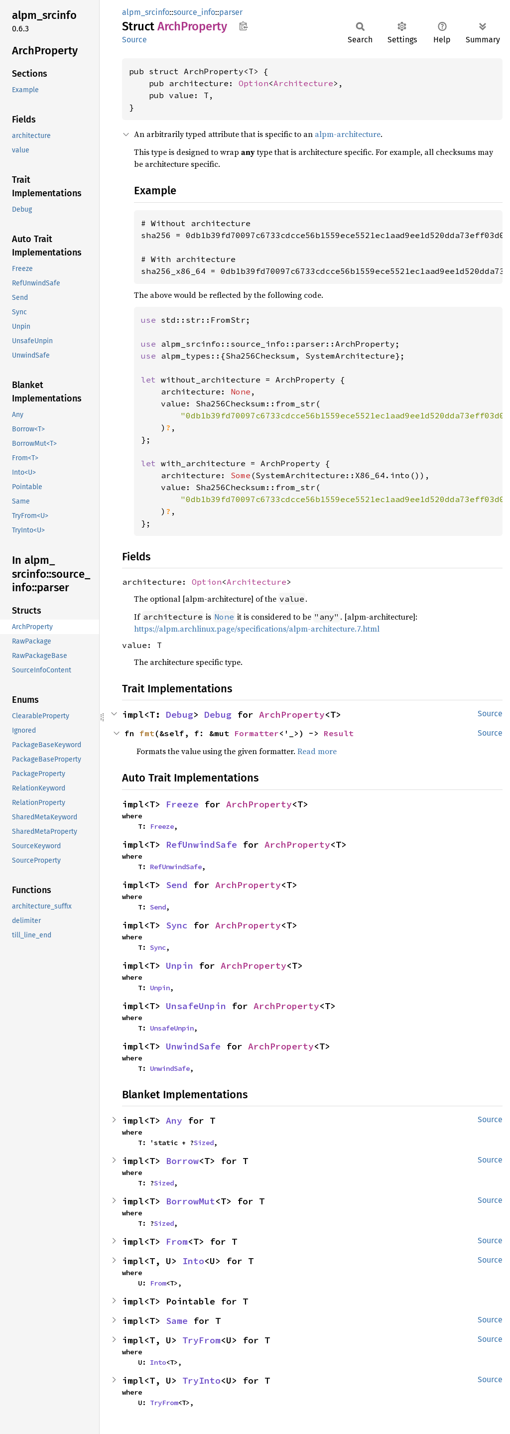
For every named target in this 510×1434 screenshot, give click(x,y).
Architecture (303, 83)
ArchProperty (292, 714)
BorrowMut (190, 1201)
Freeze (182, 804)
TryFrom (201, 1340)
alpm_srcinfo (145, 12)
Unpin (179, 965)
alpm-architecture (348, 134)
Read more (317, 751)
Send (177, 885)
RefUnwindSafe (201, 844)
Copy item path (243, 25)
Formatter (256, 733)
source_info (194, 12)
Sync (177, 925)
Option (253, 83)
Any (174, 1120)
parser (231, 12)
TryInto (201, 1380)
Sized (204, 1142)
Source (134, 39)
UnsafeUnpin (196, 1006)
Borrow (182, 1161)
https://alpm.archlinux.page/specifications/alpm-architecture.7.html (257, 628)
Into (193, 1261)
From (177, 1241)
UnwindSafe (193, 1046)
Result (339, 733)
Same (177, 1320)
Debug (179, 714)
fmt (146, 733)
